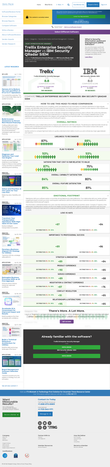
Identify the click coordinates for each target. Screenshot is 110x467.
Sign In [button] (104, 5)
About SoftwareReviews (11, 35)
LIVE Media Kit (41, 438)
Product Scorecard (46, 86)
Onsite (75, 440)
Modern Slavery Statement (8, 447)
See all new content (10, 386)
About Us (4, 437)
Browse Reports (8, 21)
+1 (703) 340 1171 (71, 394)
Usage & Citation (6, 443)
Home (39, 5)
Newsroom (5, 440)
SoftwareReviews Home (11, 12)
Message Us (45, 414)
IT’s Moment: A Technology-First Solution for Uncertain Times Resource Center (58, 392)
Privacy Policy (5, 446)
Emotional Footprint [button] (67, 196)
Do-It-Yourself (77, 437)
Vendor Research (8, 44)
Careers (4, 438)
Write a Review (7, 30)
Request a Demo (93, 4)
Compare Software (9, 26)
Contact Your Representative (81, 16)
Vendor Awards (8, 39)
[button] (66, 104)
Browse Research (42, 447)
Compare (71, 39)
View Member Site (78, 4)
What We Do (48, 5)
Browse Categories (9, 16)
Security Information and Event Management (52, 39)
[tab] (66, 104)
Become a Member (11, 415)
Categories (33, 39)
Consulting (76, 441)
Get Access (66, 322)
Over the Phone (77, 438)
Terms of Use (5, 444)
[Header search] (68, 4)
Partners (40, 437)
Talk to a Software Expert (73, 27)
